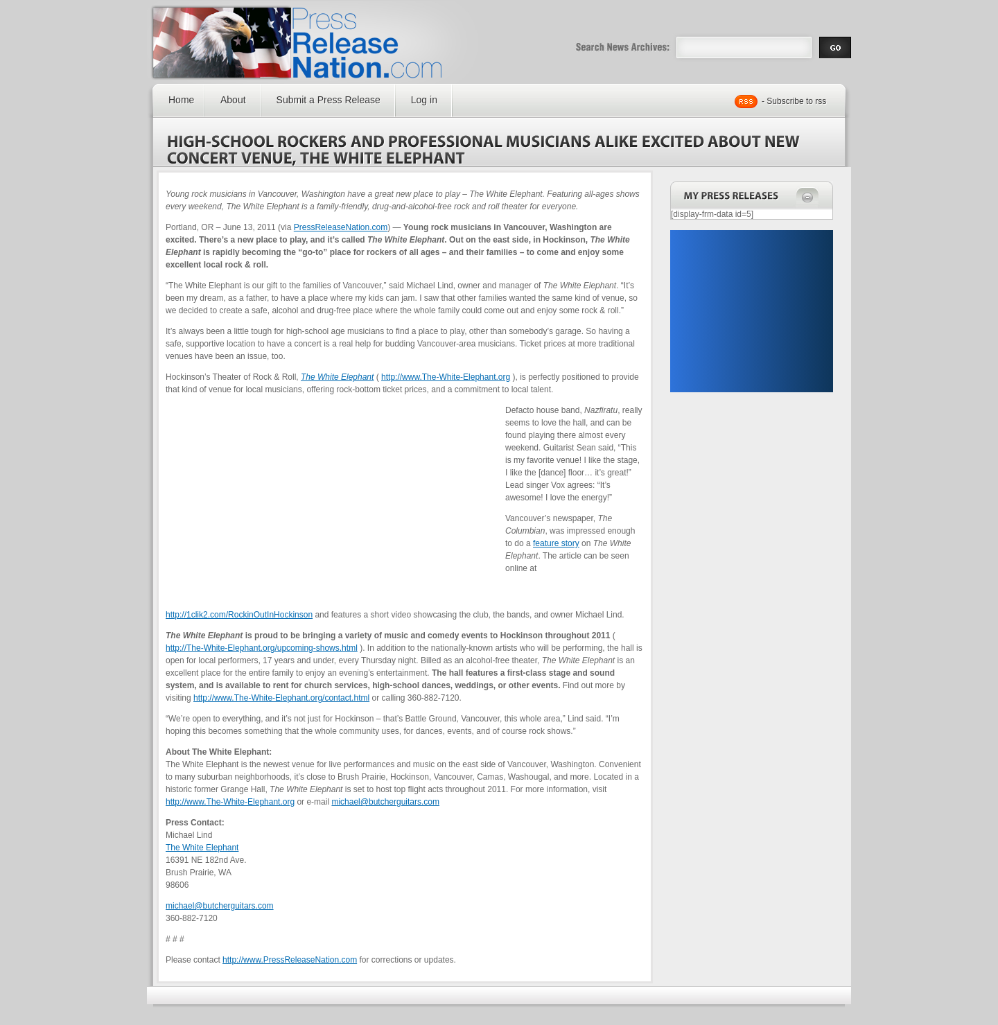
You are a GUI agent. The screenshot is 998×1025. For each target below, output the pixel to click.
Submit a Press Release (328, 99)
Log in (424, 99)
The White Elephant (202, 847)
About (233, 99)
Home (181, 99)
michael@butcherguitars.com (385, 802)
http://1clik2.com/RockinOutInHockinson (239, 615)
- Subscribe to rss (794, 101)
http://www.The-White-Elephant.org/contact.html (281, 698)
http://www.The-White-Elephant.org (445, 377)
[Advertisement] (751, 311)
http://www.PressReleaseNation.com (289, 960)
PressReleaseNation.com (340, 227)
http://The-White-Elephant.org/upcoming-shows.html (262, 648)
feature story (556, 543)
